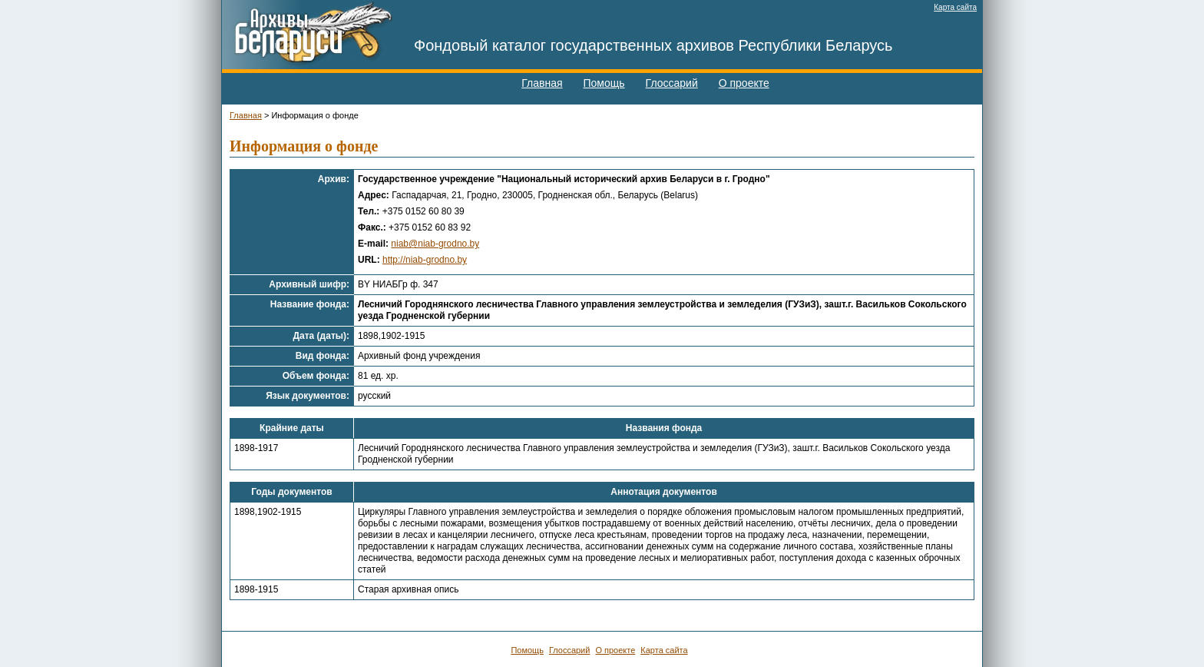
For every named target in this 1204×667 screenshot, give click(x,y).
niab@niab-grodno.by (435, 243)
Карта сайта (955, 7)
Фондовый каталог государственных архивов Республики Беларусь (653, 45)
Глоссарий (672, 83)
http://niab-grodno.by (424, 259)
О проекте (744, 83)
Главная (541, 83)
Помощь (604, 83)
